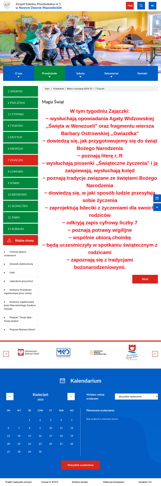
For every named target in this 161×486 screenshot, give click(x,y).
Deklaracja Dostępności (113, 482)
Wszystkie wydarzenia (80, 465)
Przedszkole (58, 88)
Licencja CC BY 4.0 (49, 482)
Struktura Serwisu (80, 482)
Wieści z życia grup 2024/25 (79, 88)
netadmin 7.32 (145, 482)
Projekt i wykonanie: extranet (18, 482)
